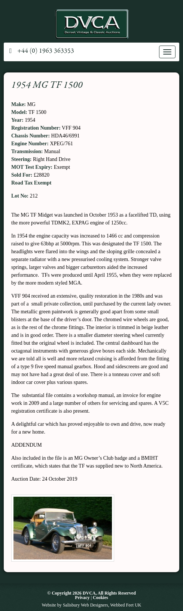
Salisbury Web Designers (85, 605)
